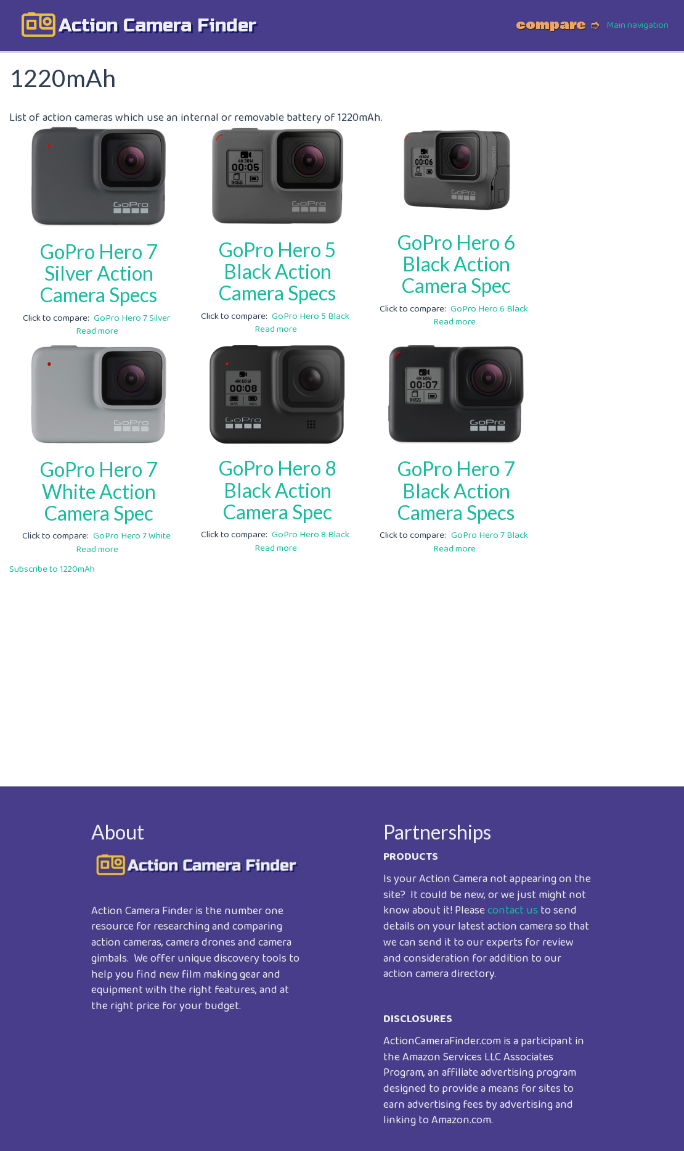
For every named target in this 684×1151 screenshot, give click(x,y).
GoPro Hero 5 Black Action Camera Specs (277, 271)
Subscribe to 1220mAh (52, 569)
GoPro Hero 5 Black (310, 316)
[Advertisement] (342, 671)
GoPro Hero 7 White (132, 536)
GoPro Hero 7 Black (489, 535)
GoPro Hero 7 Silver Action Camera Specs (99, 273)
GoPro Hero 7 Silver (132, 318)
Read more (97, 331)
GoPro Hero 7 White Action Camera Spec (99, 490)
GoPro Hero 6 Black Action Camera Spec (456, 263)
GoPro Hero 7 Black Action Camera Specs (456, 490)
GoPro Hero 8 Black (310, 534)
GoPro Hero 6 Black (489, 309)
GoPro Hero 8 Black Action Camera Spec (277, 489)
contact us (512, 910)
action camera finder (157, 25)
